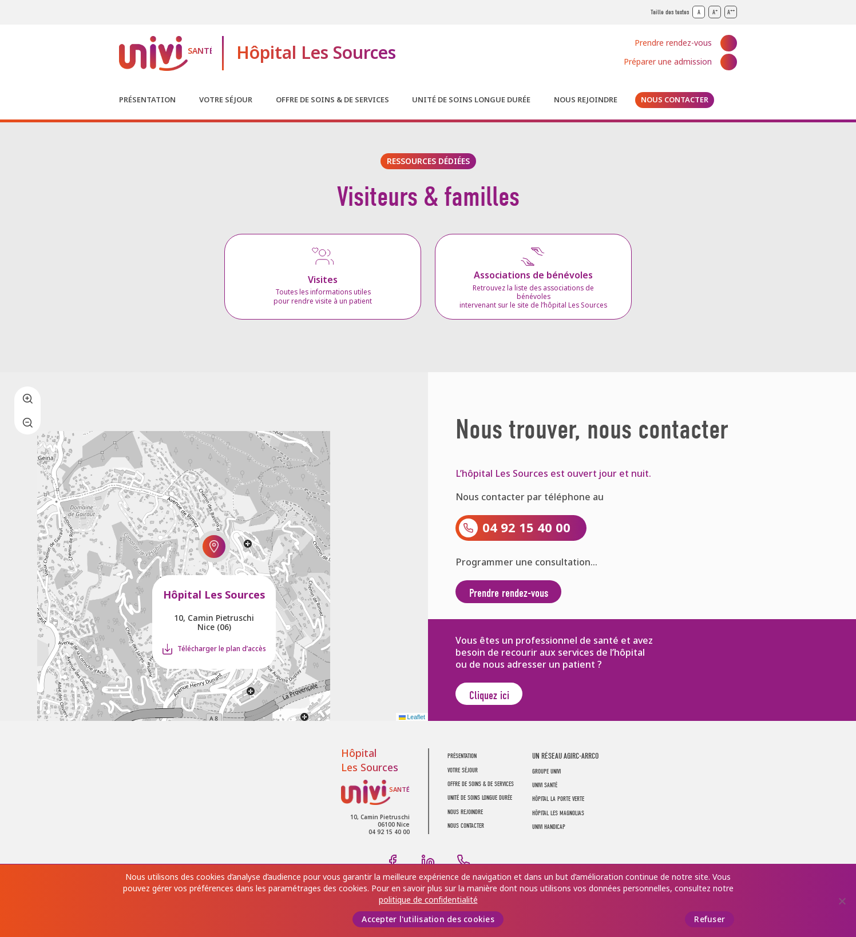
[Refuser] (841, 901)
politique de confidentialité (428, 900)
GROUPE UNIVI (546, 777)
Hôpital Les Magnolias (558, 819)
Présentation (147, 99)
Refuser (709, 919)
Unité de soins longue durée (471, 99)
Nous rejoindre (585, 99)
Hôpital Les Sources (316, 53)
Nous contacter (674, 99)
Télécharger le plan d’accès (221, 652)
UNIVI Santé (165, 53)
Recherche (729, 100)
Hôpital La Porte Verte (558, 805)
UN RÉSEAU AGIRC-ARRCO (565, 762)
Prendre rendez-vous (673, 43)
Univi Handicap (548, 832)
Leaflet (412, 722)
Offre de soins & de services (332, 99)
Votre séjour (225, 99)
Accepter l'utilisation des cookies (428, 919)
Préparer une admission (668, 61)
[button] (214, 550)
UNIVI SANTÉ (544, 791)
